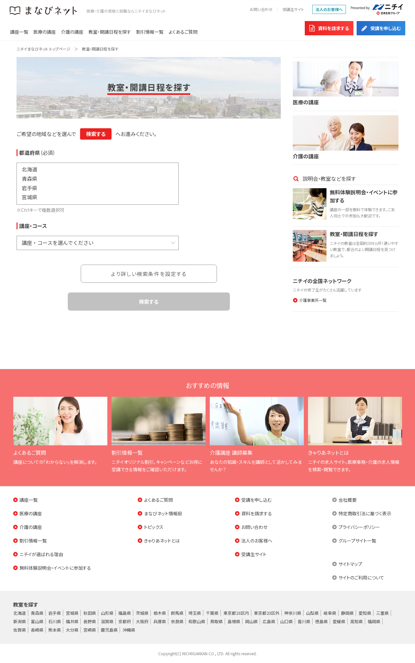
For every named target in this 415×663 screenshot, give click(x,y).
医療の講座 (44, 32)
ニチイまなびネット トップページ (43, 48)
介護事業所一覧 (312, 300)
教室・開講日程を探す (110, 32)
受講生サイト (293, 9)
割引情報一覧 (149, 32)
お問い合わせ (261, 9)
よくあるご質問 (183, 32)
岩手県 (97, 187)
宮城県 (97, 197)
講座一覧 (19, 32)
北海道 (97, 169)
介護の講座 (72, 32)
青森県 (97, 178)
